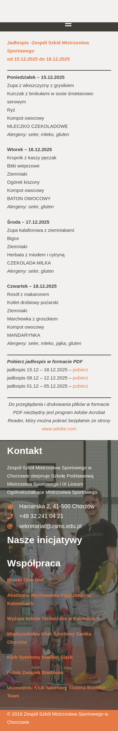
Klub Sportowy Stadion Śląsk (40, 657)
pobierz (80, 369)
